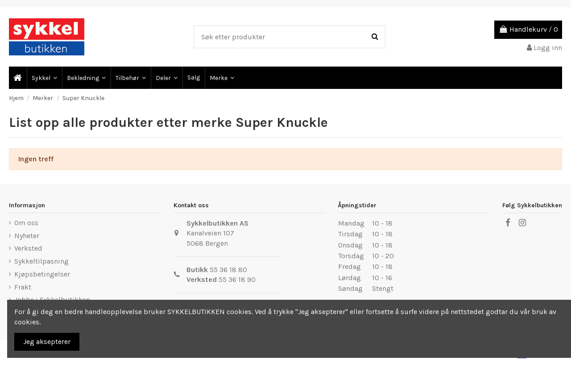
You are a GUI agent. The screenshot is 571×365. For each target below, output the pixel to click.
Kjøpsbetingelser (42, 274)
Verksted (28, 248)
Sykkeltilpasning (41, 261)
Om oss (26, 222)
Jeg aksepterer (46, 341)
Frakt (22, 287)
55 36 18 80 (228, 269)
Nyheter (26, 235)
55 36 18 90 (237, 279)
